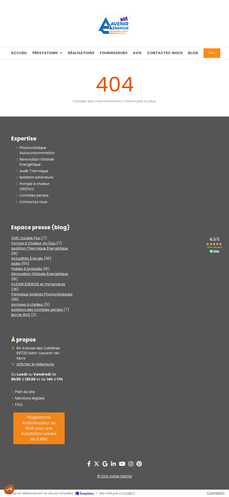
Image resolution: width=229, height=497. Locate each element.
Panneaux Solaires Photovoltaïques (41, 294)
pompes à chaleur (27, 304)
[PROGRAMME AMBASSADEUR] (39, 428)
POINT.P (129, 493)
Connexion (216, 493)
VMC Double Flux (26, 238)
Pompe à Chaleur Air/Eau (33, 243)
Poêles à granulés (27, 268)
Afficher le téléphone (35, 364)
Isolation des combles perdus (37, 309)
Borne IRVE (21, 314)
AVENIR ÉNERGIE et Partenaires (38, 284)
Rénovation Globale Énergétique (39, 273)
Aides (16, 263)
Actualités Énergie (27, 258)
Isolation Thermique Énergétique (39, 248)
